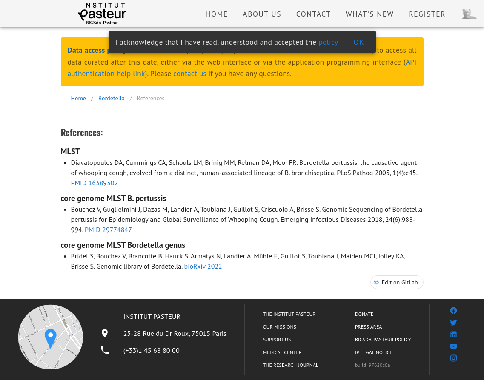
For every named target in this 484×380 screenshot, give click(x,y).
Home (78, 98)
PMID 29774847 (108, 229)
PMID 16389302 (94, 183)
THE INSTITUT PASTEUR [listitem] (289, 314)
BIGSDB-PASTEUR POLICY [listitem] (383, 339)
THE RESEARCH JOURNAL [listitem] (290, 365)
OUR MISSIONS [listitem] (279, 326)
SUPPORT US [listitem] (277, 339)
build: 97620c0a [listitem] (372, 365)
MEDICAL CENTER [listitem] (282, 352)
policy (328, 42)
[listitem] (163, 333)
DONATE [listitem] (364, 314)
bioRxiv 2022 (203, 266)
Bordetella (111, 98)
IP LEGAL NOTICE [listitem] (373, 352)
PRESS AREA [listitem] (368, 326)
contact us (189, 73)
